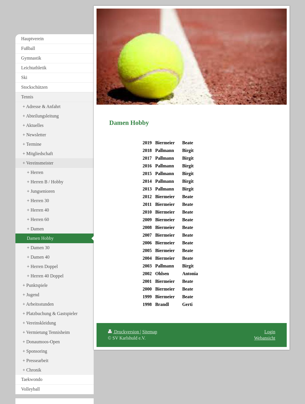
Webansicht (264, 338)
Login (269, 331)
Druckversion (124, 331)
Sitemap (149, 331)
